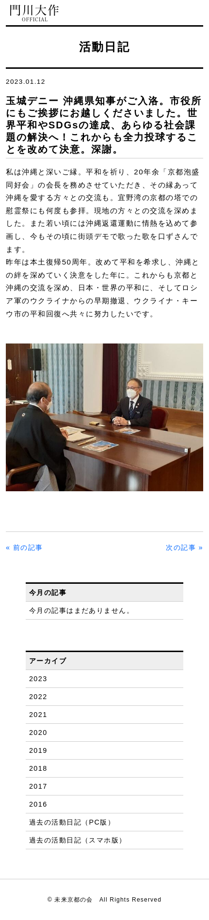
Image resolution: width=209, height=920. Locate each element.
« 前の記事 (24, 547)
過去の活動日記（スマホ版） (78, 840)
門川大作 (35, 13)
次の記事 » (184, 547)
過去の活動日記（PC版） (72, 822)
